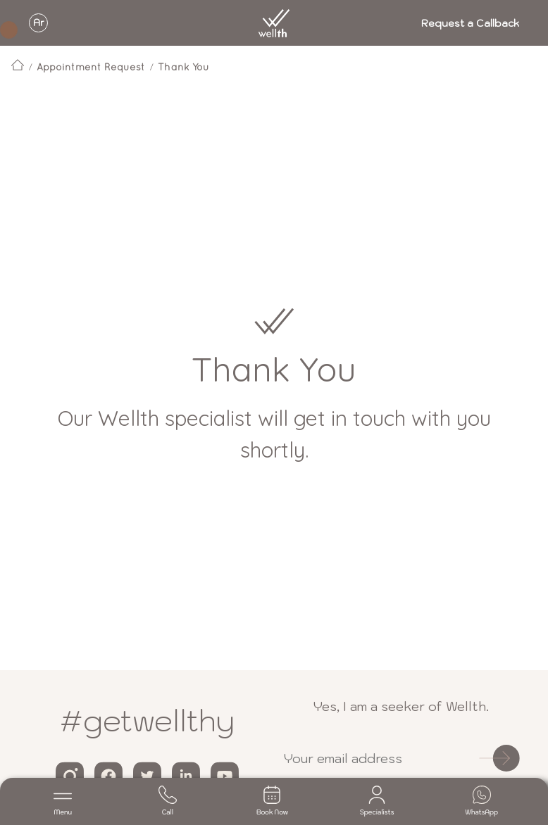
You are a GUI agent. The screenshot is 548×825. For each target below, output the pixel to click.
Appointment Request (91, 67)
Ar (38, 23)
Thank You (183, 67)
